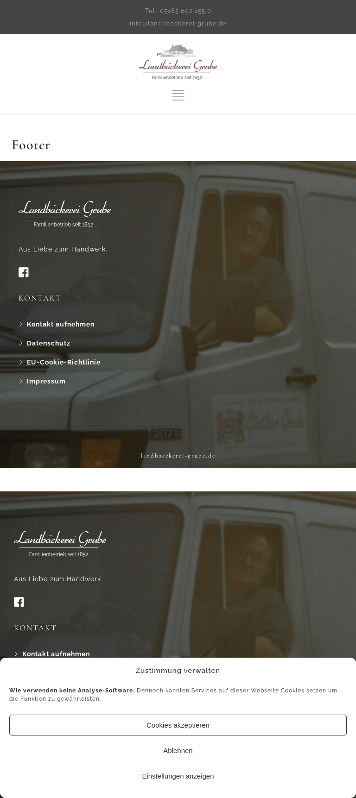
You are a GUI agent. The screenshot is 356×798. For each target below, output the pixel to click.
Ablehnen (177, 750)
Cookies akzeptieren (178, 725)
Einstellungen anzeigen (178, 776)
